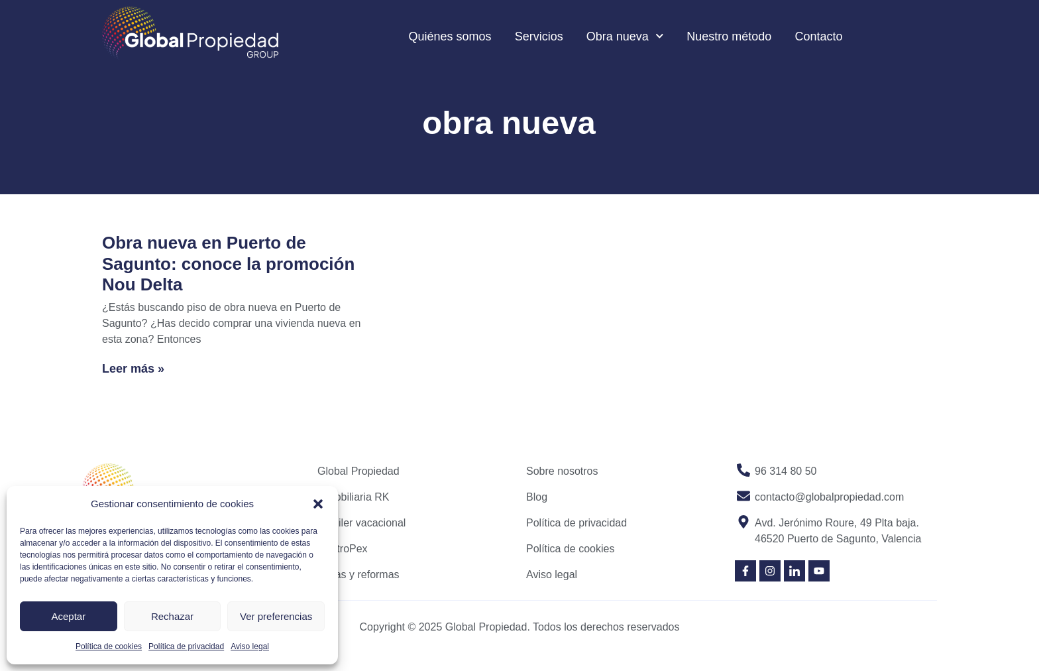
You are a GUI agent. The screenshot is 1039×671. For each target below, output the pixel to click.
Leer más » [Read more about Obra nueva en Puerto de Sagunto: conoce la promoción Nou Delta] (133, 368)
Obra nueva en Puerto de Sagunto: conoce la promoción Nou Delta (228, 263)
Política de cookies (109, 646)
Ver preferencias (276, 616)
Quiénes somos (450, 36)
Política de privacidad (186, 646)
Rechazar (172, 616)
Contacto (818, 36)
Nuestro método (728, 36)
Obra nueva (625, 36)
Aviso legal (250, 646)
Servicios (539, 36)
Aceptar (68, 616)
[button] (318, 504)
